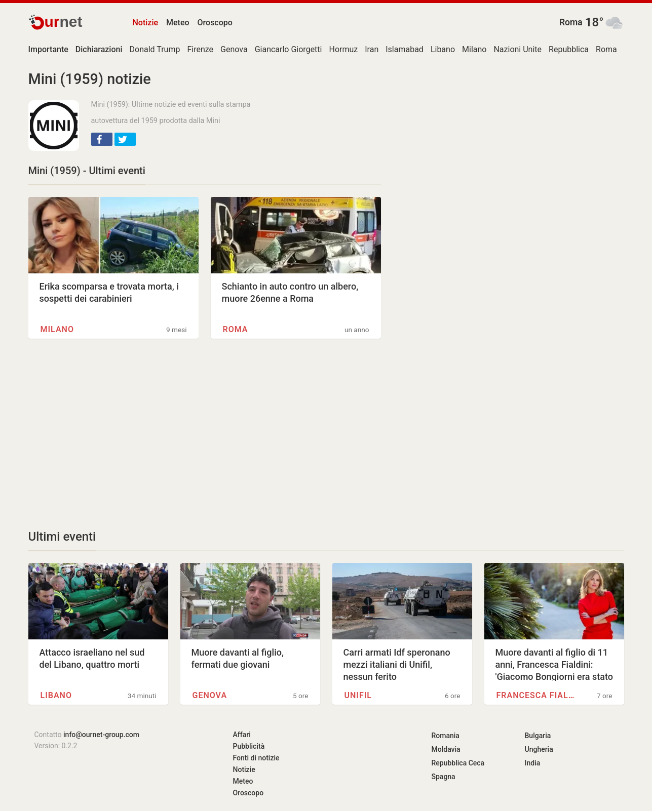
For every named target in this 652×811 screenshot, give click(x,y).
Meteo (177, 22)
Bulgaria (538, 736)
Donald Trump (155, 49)
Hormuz (343, 49)
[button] (101, 139)
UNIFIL (358, 695)
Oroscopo (215, 22)
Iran (371, 49)
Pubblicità (249, 746)
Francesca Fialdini (537, 695)
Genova (234, 49)
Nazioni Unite (517, 49)
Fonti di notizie (256, 758)
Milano (474, 49)
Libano (443, 49)
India (533, 763)
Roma (571, 22)
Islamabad (405, 49)
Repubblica (569, 49)
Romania (445, 736)
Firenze (200, 49)
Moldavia (446, 749)
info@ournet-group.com (101, 735)
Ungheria (539, 749)
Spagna (443, 777)
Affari (242, 735)
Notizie (146, 22)
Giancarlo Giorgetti (288, 49)
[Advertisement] (204, 434)
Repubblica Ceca (458, 763)
